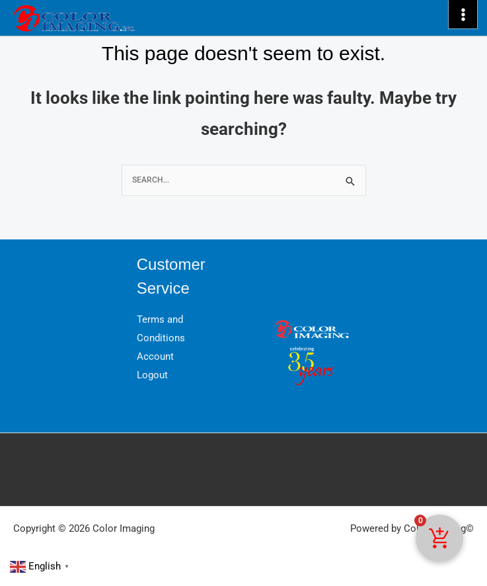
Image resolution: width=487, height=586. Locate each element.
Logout (152, 375)
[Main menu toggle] (463, 14)
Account (155, 356)
